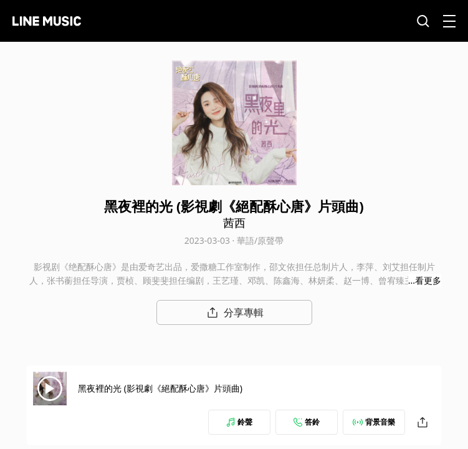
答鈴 (307, 422)
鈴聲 (239, 422)
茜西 (234, 222)
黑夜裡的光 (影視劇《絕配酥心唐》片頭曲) (160, 388)
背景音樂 (374, 422)
